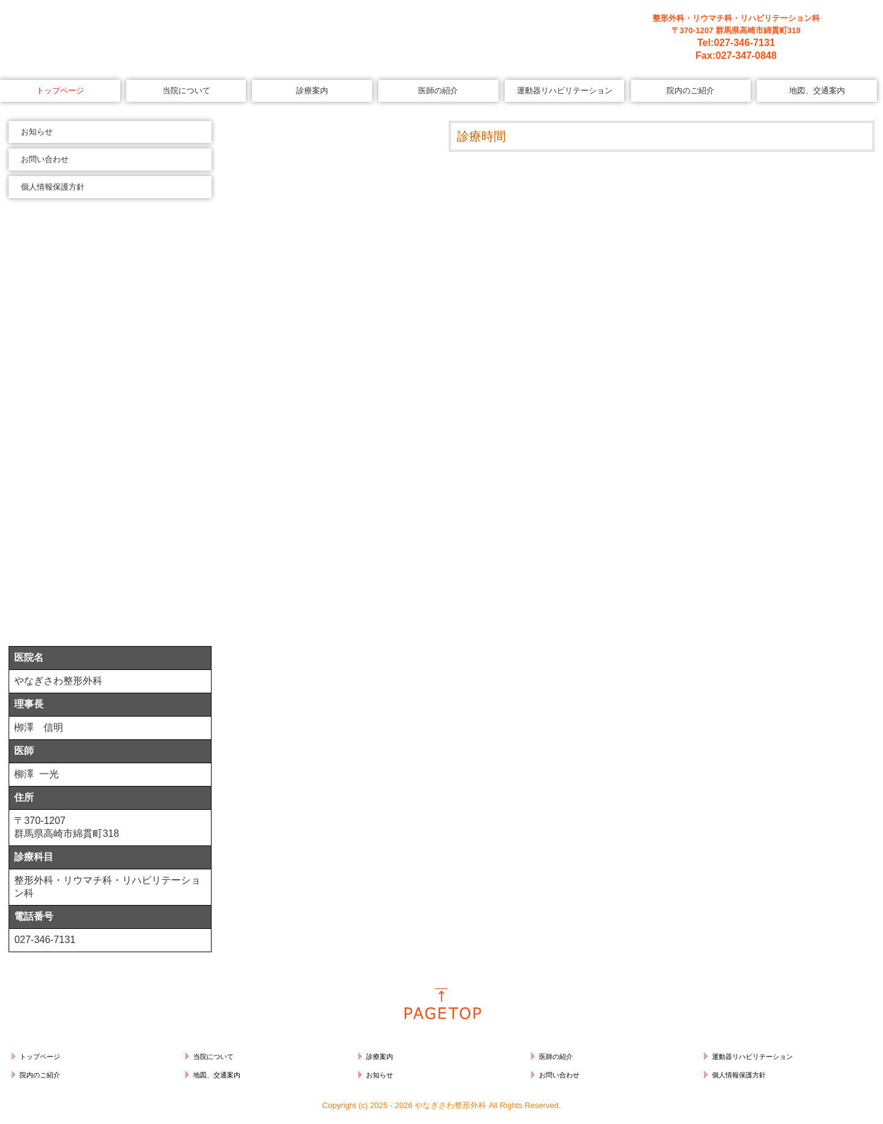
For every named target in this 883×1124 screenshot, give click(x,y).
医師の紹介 (438, 90)
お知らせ (37, 131)
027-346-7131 (744, 42)
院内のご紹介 (690, 90)
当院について (186, 90)
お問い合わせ (45, 159)
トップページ (60, 90)
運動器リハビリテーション (565, 90)
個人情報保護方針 (53, 186)
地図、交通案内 (817, 90)
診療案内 (312, 90)
